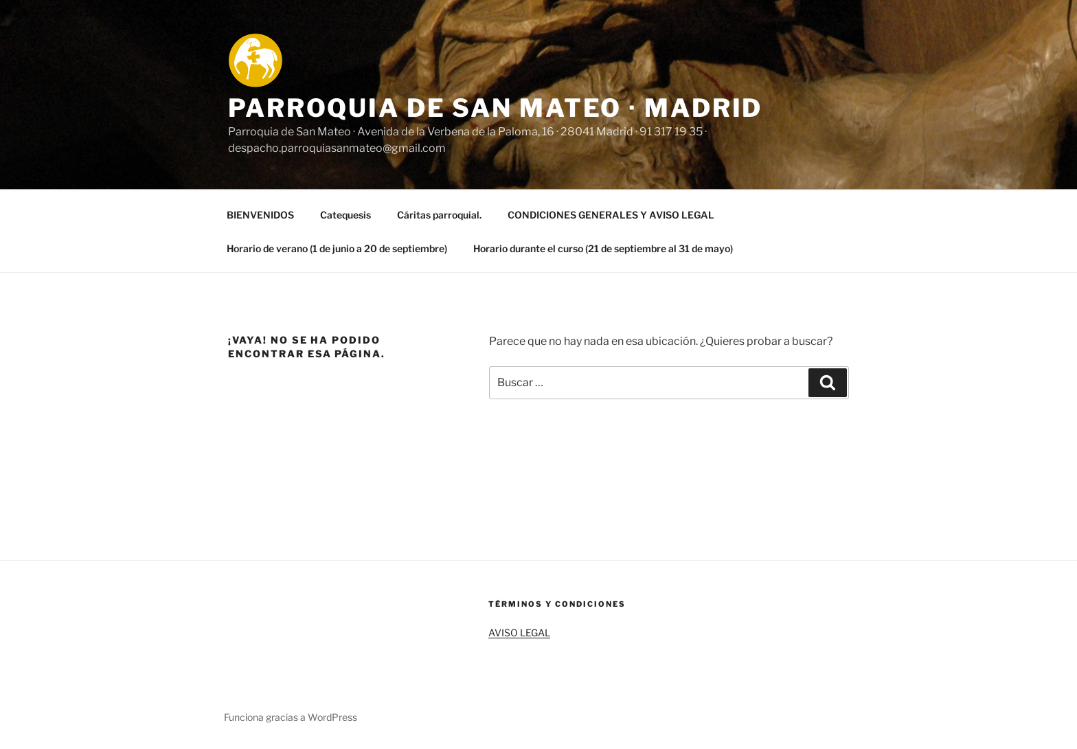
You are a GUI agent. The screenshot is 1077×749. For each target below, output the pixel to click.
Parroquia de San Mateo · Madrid (495, 108)
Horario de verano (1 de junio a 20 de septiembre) (337, 248)
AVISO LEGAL (519, 632)
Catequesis (345, 215)
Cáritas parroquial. (439, 215)
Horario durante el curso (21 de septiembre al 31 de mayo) (603, 248)
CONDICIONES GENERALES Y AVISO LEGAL (611, 215)
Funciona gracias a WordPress (290, 717)
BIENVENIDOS (260, 215)
